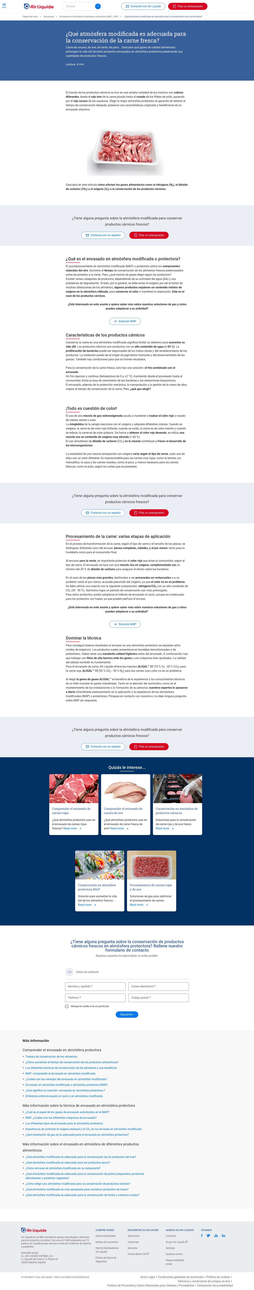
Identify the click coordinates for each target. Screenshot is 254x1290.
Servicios (132, 1248)
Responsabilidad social (175, 1262)
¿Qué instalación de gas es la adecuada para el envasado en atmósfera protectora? (77, 1147)
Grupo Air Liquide (177, 1242)
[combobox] (82, 6)
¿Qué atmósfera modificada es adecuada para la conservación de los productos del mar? (80, 1169)
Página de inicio (30, 29)
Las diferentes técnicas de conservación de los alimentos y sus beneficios (71, 1080)
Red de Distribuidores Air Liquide (107, 1250)
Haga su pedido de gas (39, 19)
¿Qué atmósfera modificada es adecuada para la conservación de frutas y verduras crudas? (82, 1208)
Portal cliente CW (138, 1254)
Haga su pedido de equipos (76, 19)
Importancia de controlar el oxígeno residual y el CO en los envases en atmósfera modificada (83, 1142)
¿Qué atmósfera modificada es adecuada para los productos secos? (67, 1175)
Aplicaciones (107, 19)
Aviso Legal (147, 1277)
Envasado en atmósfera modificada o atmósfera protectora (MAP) (66, 1097)
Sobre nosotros (161, 19)
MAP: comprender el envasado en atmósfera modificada (60, 1086)
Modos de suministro (107, 1242)
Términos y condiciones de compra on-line (203, 1281)
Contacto (171, 1235)
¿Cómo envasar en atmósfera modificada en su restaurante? (63, 1181)
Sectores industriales (134, 19)
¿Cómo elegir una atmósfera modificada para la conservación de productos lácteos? (77, 1196)
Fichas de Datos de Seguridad (106, 1259)
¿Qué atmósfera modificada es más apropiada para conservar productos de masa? (77, 1202)
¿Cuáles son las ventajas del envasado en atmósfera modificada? (66, 1092)
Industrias (133, 1242)
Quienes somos (174, 1254)
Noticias (170, 1248)
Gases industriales (106, 1235)
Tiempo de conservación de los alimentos (51, 1069)
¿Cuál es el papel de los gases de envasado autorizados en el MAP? (67, 1125)
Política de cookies (218, 1277)
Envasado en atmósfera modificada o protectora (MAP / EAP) (89, 29)
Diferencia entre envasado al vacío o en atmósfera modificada (64, 1109)
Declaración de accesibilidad (215, 1285)
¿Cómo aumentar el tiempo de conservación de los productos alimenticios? (72, 1075)
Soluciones (49, 29)
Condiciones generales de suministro (181, 1277)
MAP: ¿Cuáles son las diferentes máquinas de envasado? (61, 1130)
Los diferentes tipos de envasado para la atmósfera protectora (64, 1136)
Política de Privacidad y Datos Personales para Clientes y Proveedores (150, 1285)
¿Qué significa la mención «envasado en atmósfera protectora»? (65, 1103)
